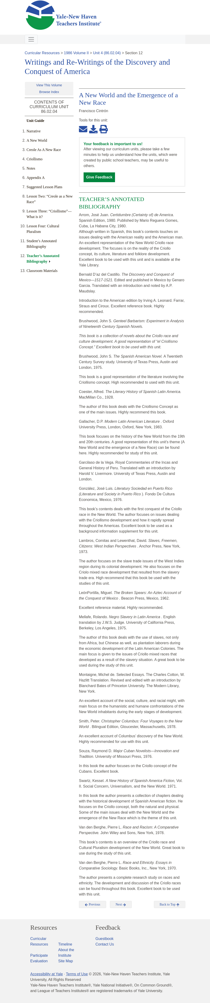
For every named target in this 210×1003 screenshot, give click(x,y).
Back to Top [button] (170, 904)
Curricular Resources (42, 53)
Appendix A (36, 178)
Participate (39, 955)
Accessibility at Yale (46, 974)
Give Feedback (99, 177)
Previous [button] (92, 904)
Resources (43, 927)
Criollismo (34, 159)
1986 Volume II (76, 53)
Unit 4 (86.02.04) (107, 53)
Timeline (65, 944)
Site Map (65, 961)
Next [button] (121, 904)
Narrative (34, 131)
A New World (37, 140)
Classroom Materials (42, 271)
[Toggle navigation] (31, 39)
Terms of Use (77, 974)
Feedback (107, 927)
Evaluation (39, 961)
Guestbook (104, 939)
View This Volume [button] (49, 85)
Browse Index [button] (49, 92)
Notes (31, 168)
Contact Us (104, 944)
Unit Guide (35, 121)
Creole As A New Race (44, 150)
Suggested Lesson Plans (44, 187)
